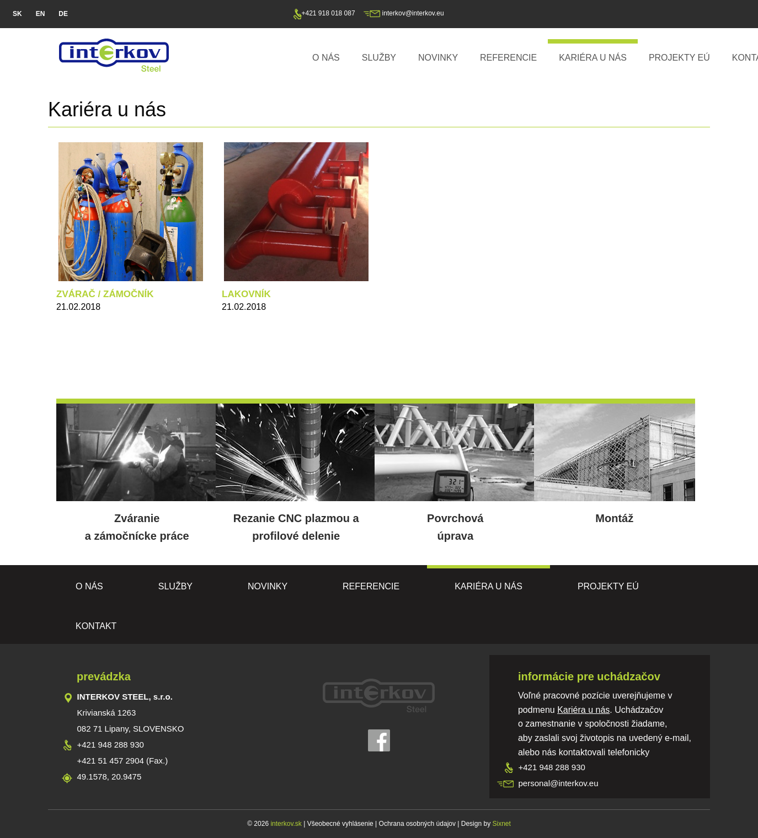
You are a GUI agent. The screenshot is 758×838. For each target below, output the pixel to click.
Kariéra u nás (593, 57)
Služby (379, 57)
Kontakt (96, 626)
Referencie (508, 57)
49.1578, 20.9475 (109, 776)
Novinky (438, 57)
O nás (326, 57)
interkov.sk (285, 824)
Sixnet (501, 824)
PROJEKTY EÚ (679, 57)
